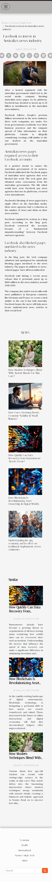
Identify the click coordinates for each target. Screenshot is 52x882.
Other (24, 860)
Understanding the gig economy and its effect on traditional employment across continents (25, 545)
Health (25, 845)
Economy (24, 840)
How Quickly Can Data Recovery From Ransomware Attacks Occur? (25, 458)
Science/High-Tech (21, 22)
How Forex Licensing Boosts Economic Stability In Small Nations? (24, 415)
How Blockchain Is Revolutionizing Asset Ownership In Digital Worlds (24, 500)
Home (5, 22)
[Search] (22, 870)
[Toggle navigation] (6, 6)
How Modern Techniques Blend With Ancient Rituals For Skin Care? (25, 373)
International (25, 850)
